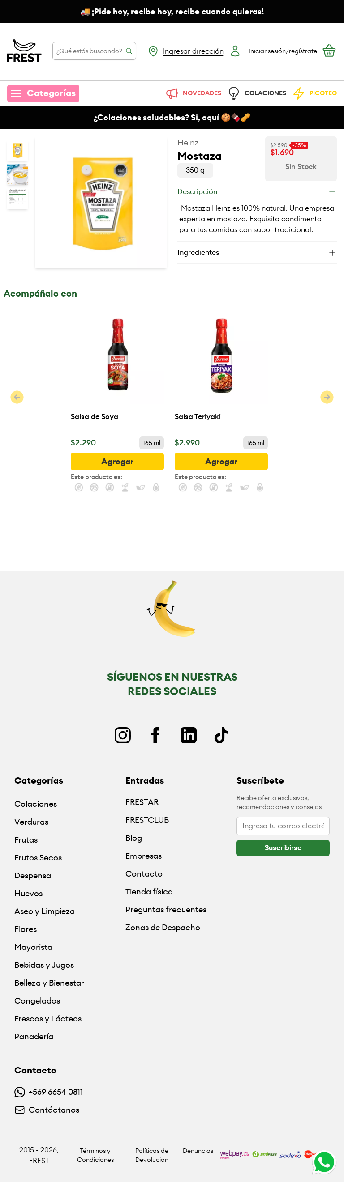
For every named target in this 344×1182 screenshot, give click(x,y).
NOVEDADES (193, 93)
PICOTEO (314, 93)
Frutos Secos (38, 857)
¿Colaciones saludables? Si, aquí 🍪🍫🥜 (172, 117)
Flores (25, 929)
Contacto (144, 873)
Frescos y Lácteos (48, 1018)
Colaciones (35, 804)
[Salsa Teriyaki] (221, 372)
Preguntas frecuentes (165, 909)
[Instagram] (123, 735)
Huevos (28, 893)
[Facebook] (155, 735)
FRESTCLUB (147, 820)
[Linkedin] (189, 735)
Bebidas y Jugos (44, 965)
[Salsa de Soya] (117, 372)
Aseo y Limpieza (44, 911)
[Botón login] (273, 51)
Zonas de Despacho (162, 927)
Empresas (143, 856)
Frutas (26, 840)
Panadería (33, 1036)
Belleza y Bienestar (49, 983)
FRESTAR (142, 802)
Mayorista (33, 947)
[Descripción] (257, 192)
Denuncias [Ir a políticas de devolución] (198, 1151)
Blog (133, 838)
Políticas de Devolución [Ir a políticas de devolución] (151, 1155)
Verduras (31, 822)
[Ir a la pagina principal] (24, 51)
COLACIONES (256, 93)
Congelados (37, 1001)
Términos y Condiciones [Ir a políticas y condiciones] (95, 1155)
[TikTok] (221, 735)
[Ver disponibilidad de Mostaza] (301, 167)
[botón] (117, 461)
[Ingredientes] (257, 252)
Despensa (32, 875)
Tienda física (149, 891)
